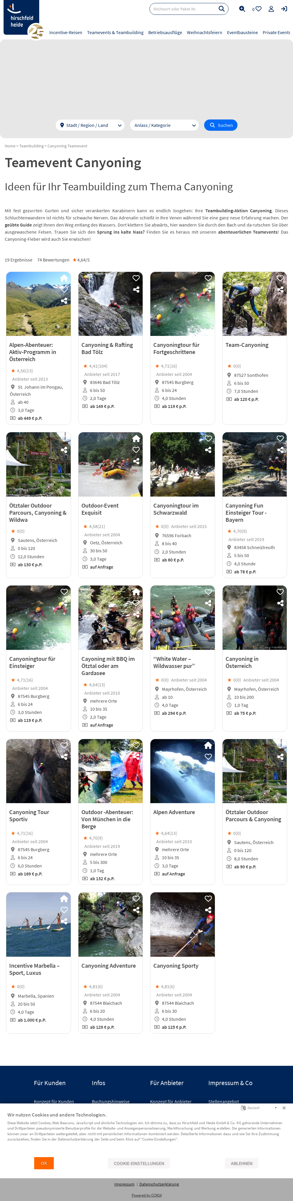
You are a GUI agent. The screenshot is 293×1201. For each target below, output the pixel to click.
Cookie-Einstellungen (139, 1163)
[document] (146, 1134)
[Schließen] (284, 1107)
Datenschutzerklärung (159, 1184)
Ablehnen (241, 1163)
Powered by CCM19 (147, 1195)
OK (44, 1163)
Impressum (124, 1184)
